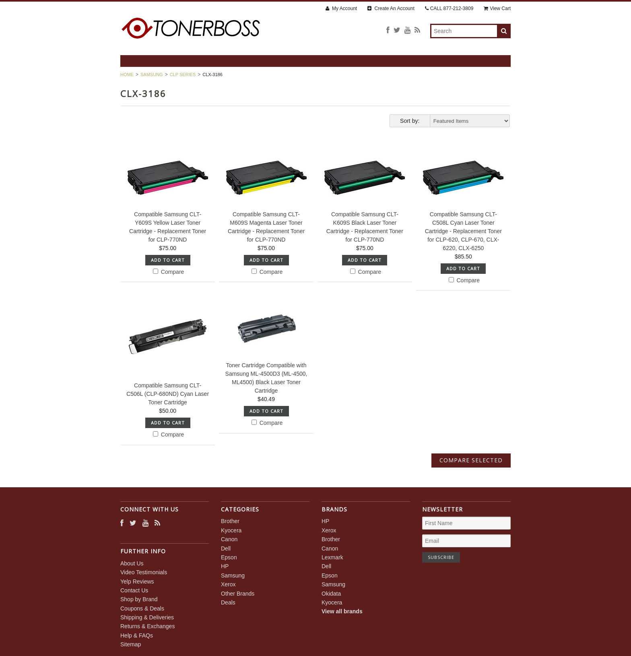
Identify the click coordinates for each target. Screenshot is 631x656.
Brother (230, 521)
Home (127, 74)
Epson (229, 557)
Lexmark (332, 557)
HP (225, 566)
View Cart (497, 8)
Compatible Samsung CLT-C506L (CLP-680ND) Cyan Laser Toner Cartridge (167, 394)
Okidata (331, 593)
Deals (228, 602)
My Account (341, 8)
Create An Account (390, 8)
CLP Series (183, 74)
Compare (168, 272)
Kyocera (231, 530)
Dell (226, 548)
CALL (449, 8)
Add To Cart (168, 260)
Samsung (151, 74)
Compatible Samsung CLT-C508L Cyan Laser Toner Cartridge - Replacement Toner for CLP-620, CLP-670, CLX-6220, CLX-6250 (463, 231)
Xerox (228, 584)
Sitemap (130, 644)
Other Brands (237, 593)
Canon (229, 539)
